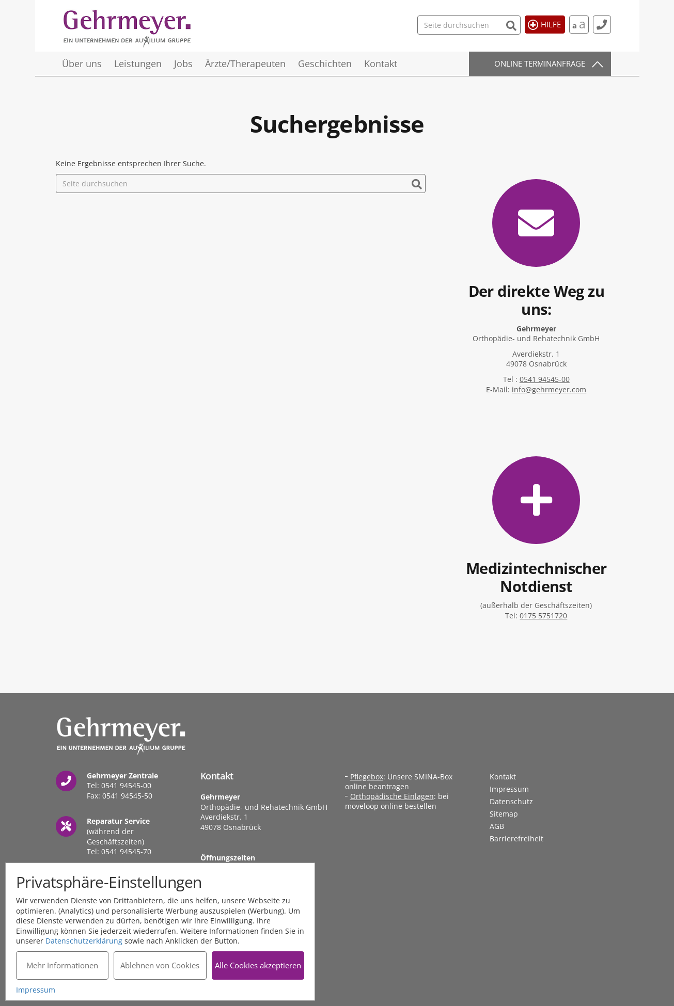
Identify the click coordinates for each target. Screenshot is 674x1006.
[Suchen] (512, 24)
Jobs (183, 63)
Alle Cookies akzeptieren (258, 965)
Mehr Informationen (62, 965)
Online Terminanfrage (539, 63)
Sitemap (504, 814)
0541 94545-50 (127, 796)
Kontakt (380, 63)
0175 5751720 (543, 615)
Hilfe (551, 24)
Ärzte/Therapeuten (245, 63)
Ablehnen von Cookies (159, 965)
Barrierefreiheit (516, 838)
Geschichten (325, 63)
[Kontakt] (602, 24)
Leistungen (138, 63)
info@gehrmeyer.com (549, 389)
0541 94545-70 (126, 851)
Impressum (509, 789)
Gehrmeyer (128, 28)
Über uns (82, 63)
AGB (497, 826)
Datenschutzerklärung (83, 941)
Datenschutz (511, 801)
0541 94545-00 (545, 379)
